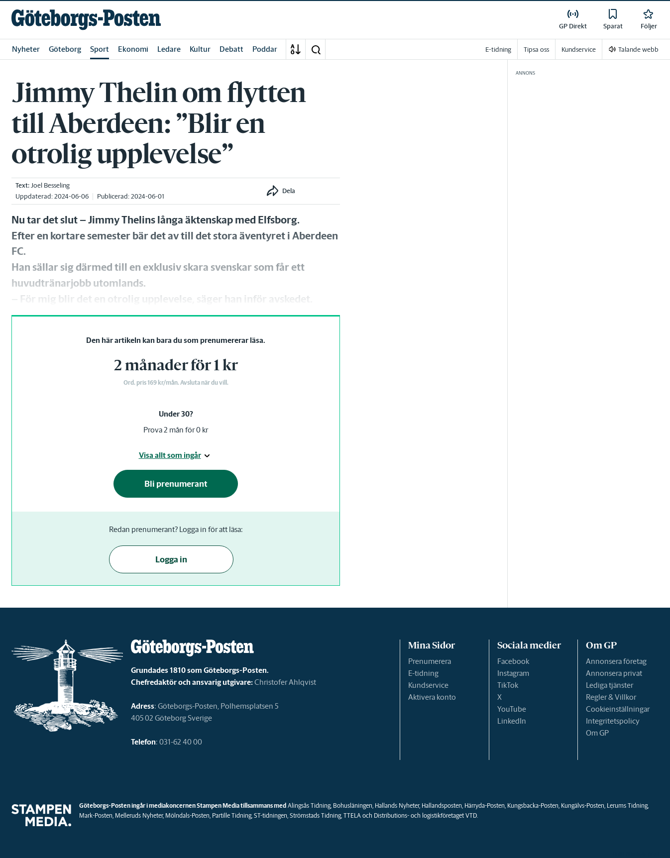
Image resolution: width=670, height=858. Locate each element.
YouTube (511, 709)
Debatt (231, 49)
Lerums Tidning (627, 805)
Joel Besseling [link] (50, 185)
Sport (99, 49)
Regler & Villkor (611, 697)
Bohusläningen (352, 805)
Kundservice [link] (578, 49)
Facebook (513, 661)
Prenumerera (429, 661)
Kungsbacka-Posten (532, 805)
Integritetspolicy (613, 721)
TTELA (352, 815)
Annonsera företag (616, 661)
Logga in (171, 559)
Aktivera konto (432, 697)
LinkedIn (511, 721)
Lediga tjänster (609, 685)
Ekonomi (133, 49)
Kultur (200, 49)
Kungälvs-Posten (582, 805)
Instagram (513, 673)
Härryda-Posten (484, 805)
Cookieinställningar (618, 709)
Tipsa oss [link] (536, 49)
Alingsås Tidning (309, 805)
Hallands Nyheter (397, 805)
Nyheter (26, 49)
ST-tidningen (270, 815)
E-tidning (423, 673)
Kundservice (428, 685)
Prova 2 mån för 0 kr (175, 429)
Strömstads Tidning (315, 815)
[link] (86, 19)
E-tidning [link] (498, 49)
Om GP (597, 733)
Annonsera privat (614, 673)
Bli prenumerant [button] (176, 483)
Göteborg (65, 49)
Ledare (169, 49)
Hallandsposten (442, 805)
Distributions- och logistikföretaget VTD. (426, 815)
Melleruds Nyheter (139, 815)
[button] (316, 49)
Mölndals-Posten (187, 815)
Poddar (264, 49)
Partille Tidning (231, 815)
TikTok (507, 685)
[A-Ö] (295, 49)
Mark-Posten (95, 815)
